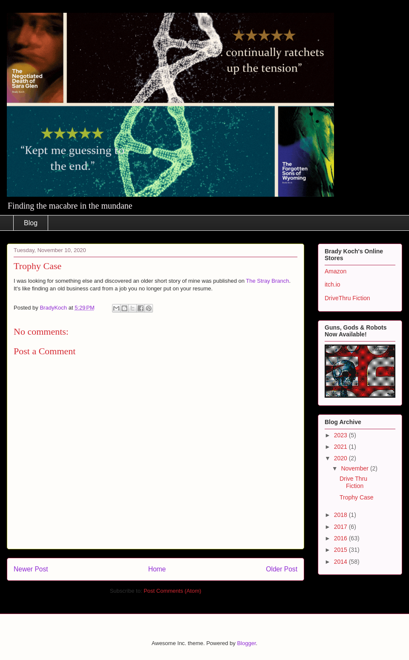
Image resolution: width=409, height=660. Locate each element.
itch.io (332, 284)
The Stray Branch (267, 281)
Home (157, 569)
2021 (341, 446)
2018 (341, 514)
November (355, 468)
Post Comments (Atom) (172, 591)
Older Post (281, 569)
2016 (341, 538)
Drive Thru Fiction (353, 482)
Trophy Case (357, 497)
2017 (341, 526)
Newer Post (31, 569)
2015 (341, 549)
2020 (341, 458)
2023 (341, 435)
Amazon (335, 271)
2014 (341, 561)
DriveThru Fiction (347, 298)
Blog (30, 223)
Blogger (246, 643)
